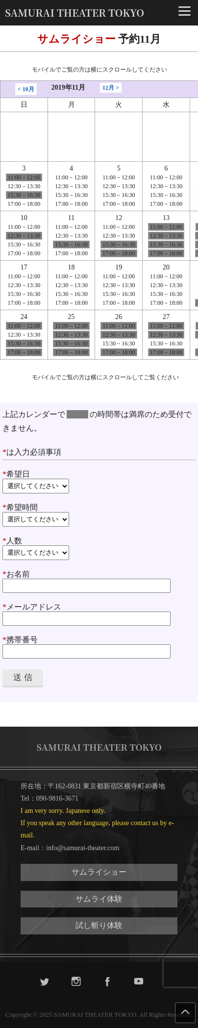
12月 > (110, 87)
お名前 (86, 579)
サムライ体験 (99, 899)
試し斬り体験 (99, 925)
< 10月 (26, 89)
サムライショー (99, 872)
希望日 (99, 481)
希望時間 (99, 515)
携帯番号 (86, 645)
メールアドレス (86, 612)
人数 (99, 548)
